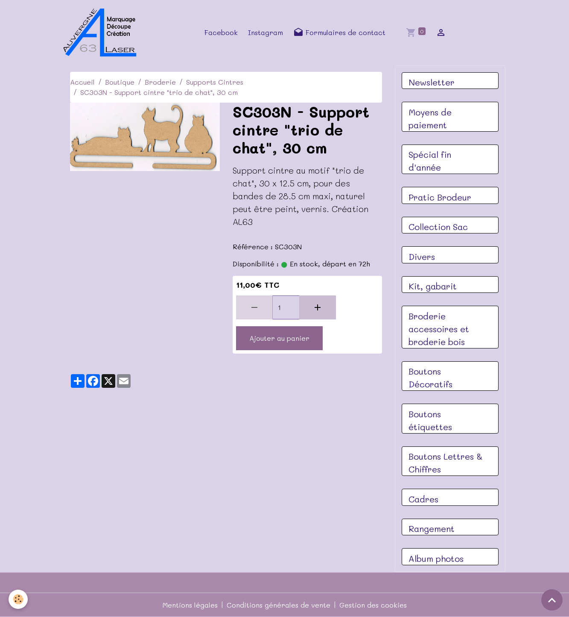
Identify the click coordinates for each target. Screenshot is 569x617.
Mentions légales (190, 604)
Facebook (221, 32)
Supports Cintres (214, 81)
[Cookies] (18, 599)
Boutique (119, 81)
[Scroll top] (552, 600)
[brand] (102, 32)
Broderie (160, 81)
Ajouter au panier (279, 338)
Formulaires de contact (339, 32)
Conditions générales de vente (278, 604)
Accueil (82, 81)
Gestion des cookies (373, 604)
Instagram (265, 32)
